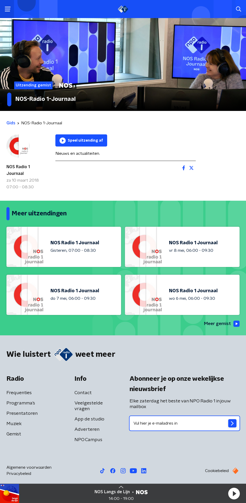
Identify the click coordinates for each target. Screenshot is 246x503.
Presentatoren (22, 413)
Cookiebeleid (217, 471)
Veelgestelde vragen (88, 406)
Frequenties (19, 393)
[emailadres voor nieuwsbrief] (185, 423)
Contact (83, 393)
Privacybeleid (18, 474)
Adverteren (86, 429)
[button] (234, 493)
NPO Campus (88, 440)
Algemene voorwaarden (29, 468)
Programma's (20, 403)
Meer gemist (221, 324)
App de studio (89, 419)
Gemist (13, 434)
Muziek (14, 424)
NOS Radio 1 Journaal (18, 170)
